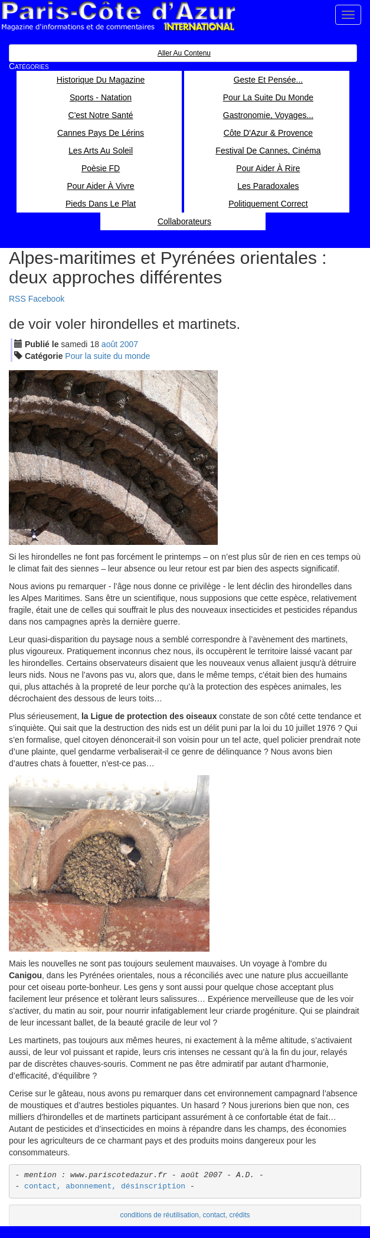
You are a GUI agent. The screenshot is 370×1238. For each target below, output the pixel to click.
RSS (17, 298)
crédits (240, 1215)
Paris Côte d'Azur (118, 16)
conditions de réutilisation (159, 1215)
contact (214, 1215)
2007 (129, 344)
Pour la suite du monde (107, 356)
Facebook (46, 298)
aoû (109, 344)
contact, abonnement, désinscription (104, 1186)
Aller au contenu (184, 53)
